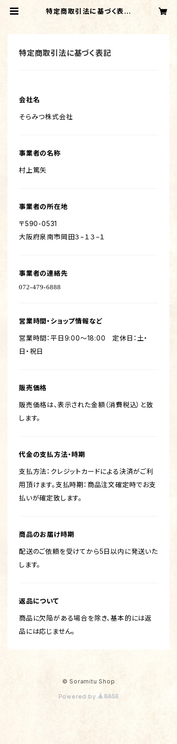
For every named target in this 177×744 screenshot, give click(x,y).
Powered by (89, 696)
